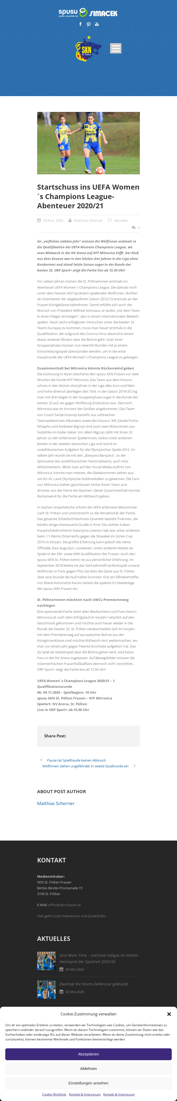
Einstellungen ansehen (88, 1083)
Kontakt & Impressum (85, 1094)
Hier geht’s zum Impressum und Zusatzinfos (71, 916)
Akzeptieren (88, 1054)
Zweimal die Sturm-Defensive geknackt (94, 983)
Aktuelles (121, 220)
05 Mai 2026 (75, 969)
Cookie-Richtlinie (54, 1094)
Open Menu (115, 48)
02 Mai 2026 (75, 991)
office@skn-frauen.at (64, 904)
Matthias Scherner (88, 220)
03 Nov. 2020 (53, 220)
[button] (169, 1014)
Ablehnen (88, 1068)
